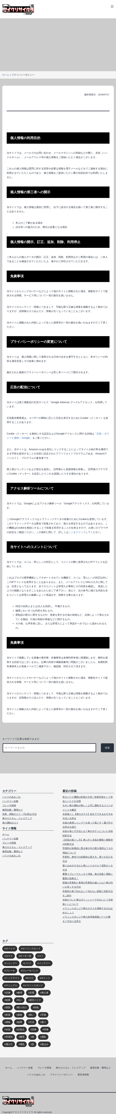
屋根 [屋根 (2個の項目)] (20, 1015)
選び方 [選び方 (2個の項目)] (9, 1044)
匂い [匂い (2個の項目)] (20, 1000)
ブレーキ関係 (9, 805)
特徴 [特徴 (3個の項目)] (46, 1029)
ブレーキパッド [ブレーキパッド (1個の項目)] (30, 970)
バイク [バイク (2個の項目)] (27, 963)
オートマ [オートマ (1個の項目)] (10, 948)
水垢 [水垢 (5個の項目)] (8, 1029)
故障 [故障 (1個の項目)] (20, 1022)
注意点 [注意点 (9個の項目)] (21, 1029)
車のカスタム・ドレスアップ (17, 818)
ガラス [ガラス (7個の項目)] (9, 956)
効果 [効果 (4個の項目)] (8, 1000)
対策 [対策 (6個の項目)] (8, 1015)
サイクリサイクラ (24, 1112)
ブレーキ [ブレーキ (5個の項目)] (10, 970)
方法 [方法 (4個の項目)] (32, 1022)
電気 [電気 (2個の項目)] (22, 1044)
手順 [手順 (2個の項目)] (44, 1015)
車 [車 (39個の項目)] (33, 1037)
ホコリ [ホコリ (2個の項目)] (30, 978)
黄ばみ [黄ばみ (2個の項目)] (45, 1044)
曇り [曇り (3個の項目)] (44, 1022)
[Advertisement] (58, 44)
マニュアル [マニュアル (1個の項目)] (11, 985)
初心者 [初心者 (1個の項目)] (45, 992)
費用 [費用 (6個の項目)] (22, 1037)
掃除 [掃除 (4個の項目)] (8, 1022)
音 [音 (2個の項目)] (33, 1044)
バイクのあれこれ (11, 797)
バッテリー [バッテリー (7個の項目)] (44, 963)
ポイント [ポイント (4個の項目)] (45, 978)
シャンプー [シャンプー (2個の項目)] (11, 963)
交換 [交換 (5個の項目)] (8, 992)
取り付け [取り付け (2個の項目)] (22, 1007)
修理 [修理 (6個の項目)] (20, 992)
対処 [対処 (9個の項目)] (36, 1007)
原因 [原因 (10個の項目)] (8, 1007)
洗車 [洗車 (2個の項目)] (34, 1029)
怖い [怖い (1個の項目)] (32, 1015)
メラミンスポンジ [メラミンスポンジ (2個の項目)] (33, 985)
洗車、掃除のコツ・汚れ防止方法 (19, 814)
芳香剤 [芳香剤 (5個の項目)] (9, 1037)
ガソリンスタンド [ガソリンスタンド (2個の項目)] (31, 948)
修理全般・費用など (12, 810)
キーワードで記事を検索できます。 (22, 738)
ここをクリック (77, 532)
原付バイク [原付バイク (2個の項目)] (35, 1000)
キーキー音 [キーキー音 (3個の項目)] (25, 956)
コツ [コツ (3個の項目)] (41, 956)
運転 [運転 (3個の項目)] (44, 1037)
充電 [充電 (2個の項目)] (32, 992)
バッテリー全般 (10, 801)
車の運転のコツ (10, 822)
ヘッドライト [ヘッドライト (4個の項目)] (13, 978)
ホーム (5, 75)
